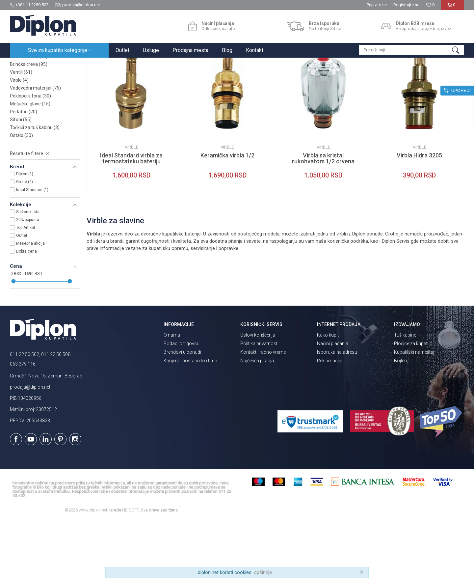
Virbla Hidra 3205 (419, 213)
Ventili (21, 129)
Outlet (21, 293)
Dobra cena (26, 309)
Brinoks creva (28, 121)
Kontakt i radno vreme (263, 409)
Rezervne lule (29, 114)
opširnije (263, 572)
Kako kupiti (328, 392)
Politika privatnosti (259, 401)
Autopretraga (304, 78)
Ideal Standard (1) (32, 247)
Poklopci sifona (30, 153)
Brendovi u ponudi (182, 409)
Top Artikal (25, 285)
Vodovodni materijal (35, 145)
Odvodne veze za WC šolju (42, 106)
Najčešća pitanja (257, 418)
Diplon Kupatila (24, 64)
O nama (172, 392)
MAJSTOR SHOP (93, 64)
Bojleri (400, 418)
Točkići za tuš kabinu (35, 185)
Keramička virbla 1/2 (227, 213)
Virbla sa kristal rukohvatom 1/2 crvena (323, 216)
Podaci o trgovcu (181, 401)
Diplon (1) (24, 231)
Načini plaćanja (332, 401)
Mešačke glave (30, 161)
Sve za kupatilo (58, 64)
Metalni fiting (28, 98)
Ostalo (21, 193)
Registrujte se (406, 4)
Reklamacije (329, 418)
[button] (411, 50)
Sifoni (21, 177)
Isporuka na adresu (337, 409)
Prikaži (394, 78)
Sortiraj (332, 78)
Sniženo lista (28, 269)
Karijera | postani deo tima (190, 418)
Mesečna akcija (30, 301)
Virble (19, 137)
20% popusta (27, 277)
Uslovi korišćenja (257, 392)
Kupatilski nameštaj (414, 409)
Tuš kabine (405, 392)
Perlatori (23, 169)
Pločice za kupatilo (413, 401)
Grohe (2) (24, 239)
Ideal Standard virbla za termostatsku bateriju (131, 216)
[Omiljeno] (430, 4)
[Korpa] (452, 7)
